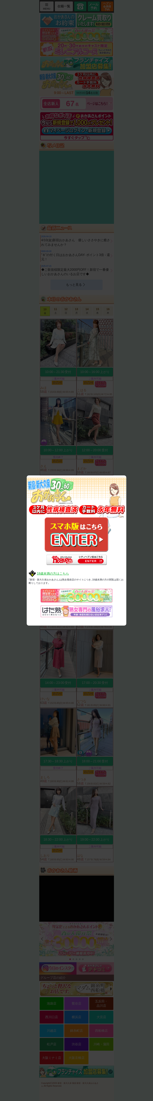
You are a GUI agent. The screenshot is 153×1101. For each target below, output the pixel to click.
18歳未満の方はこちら (53, 573)
